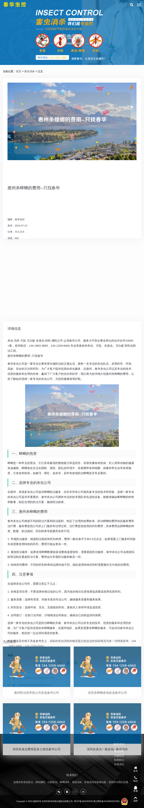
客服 (135, 789)
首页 (18, 71)
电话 (135, 779)
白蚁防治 (119, 764)
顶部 (135, 799)
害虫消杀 (29, 71)
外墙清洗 (119, 772)
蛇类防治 (119, 768)
